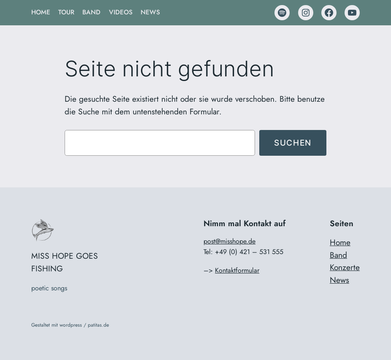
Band (338, 255)
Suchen (293, 143)
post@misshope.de (229, 241)
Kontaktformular (237, 270)
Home (340, 242)
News (339, 280)
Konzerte (345, 267)
